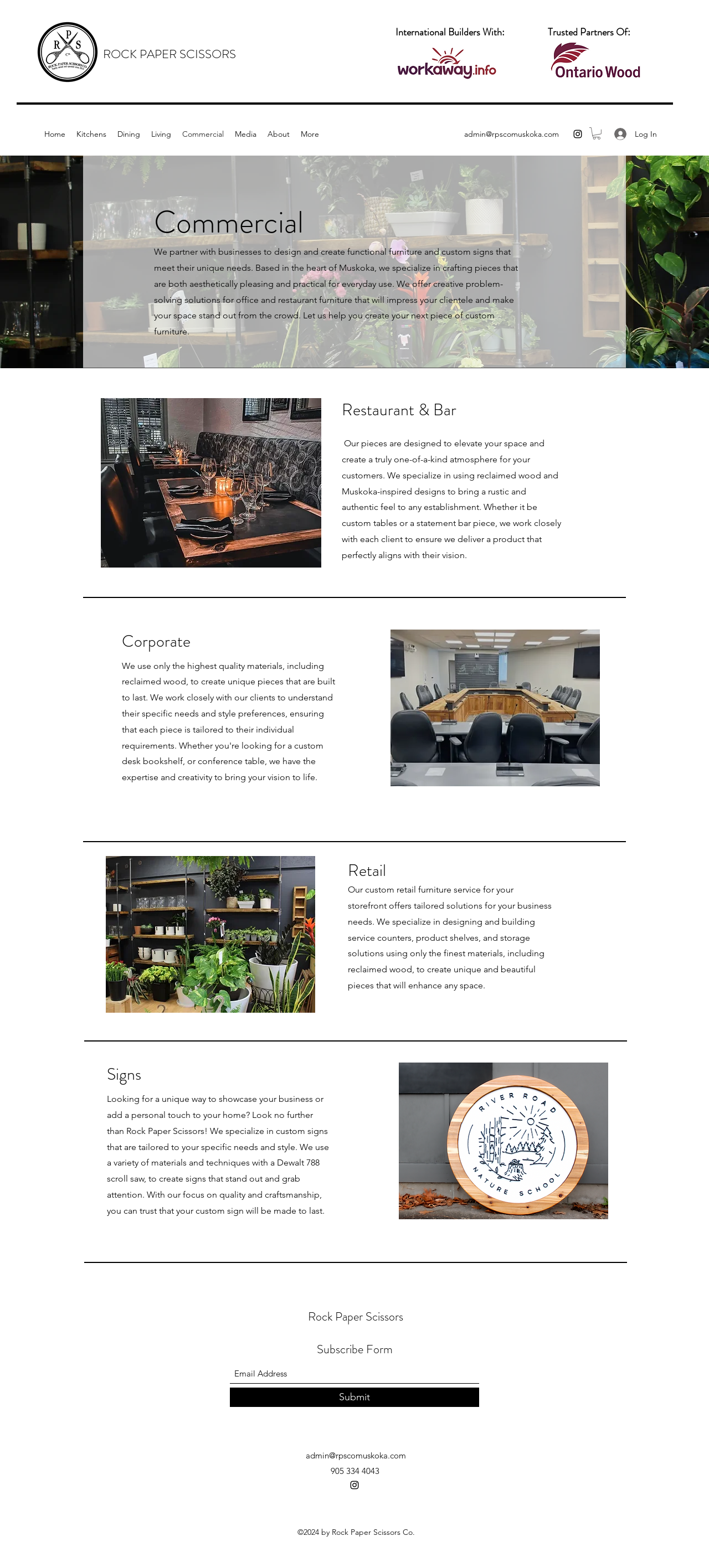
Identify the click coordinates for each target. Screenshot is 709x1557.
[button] (596, 133)
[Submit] (354, 1397)
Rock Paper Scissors (355, 1316)
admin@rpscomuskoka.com (511, 134)
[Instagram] (577, 134)
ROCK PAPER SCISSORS (169, 54)
